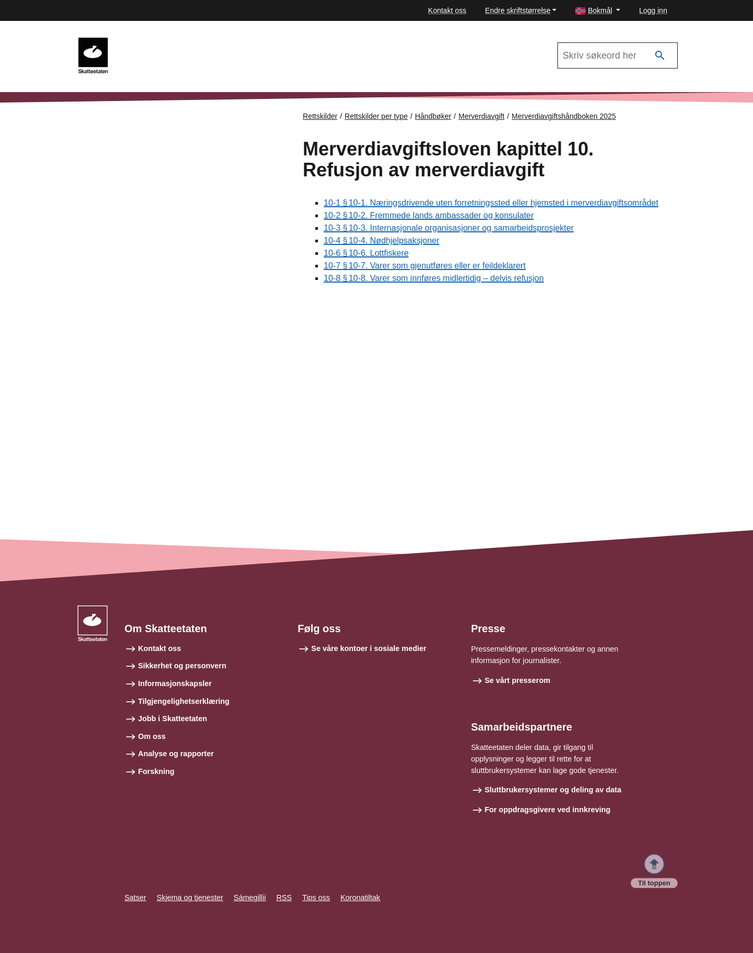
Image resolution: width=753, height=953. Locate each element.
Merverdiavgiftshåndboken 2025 (178, 42)
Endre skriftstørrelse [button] (518, 10)
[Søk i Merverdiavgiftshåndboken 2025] (617, 55)
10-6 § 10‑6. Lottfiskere (366, 253)
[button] (597, 10)
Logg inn (653, 10)
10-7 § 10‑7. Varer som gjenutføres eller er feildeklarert (425, 266)
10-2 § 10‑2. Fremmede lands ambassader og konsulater (429, 215)
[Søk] (660, 56)
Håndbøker (433, 116)
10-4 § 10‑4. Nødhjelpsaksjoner (381, 241)
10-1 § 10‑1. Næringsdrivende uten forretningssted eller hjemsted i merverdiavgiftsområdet (491, 203)
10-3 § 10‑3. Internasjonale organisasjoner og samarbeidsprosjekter (449, 228)
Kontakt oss (447, 10)
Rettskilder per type (376, 116)
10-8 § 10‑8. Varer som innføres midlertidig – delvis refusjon (434, 278)
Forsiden (121, 125)
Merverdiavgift (482, 116)
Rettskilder (320, 116)
